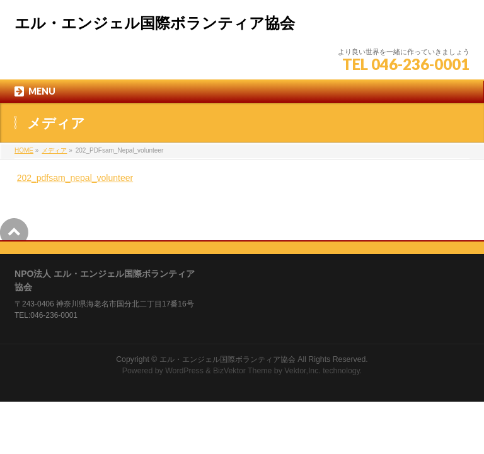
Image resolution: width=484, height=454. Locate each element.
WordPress (184, 370)
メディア (54, 150)
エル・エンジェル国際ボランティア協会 (154, 23)
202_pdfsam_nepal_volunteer (75, 178)
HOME (23, 150)
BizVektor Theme (242, 370)
